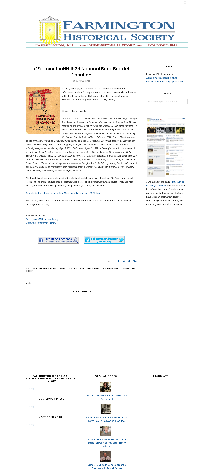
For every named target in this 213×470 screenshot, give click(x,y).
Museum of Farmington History (41, 223)
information (129, 268)
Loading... (31, 388)
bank (35, 268)
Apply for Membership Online (161, 78)
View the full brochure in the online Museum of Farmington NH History (63, 193)
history (118, 268)
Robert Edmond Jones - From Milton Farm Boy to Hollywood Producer (107, 419)
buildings (52, 268)
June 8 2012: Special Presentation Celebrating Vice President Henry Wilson (107, 443)
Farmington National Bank (71, 268)
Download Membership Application (164, 81)
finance (89, 268)
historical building (103, 268)
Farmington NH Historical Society (42, 219)
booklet (43, 268)
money (29, 271)
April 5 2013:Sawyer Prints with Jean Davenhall (107, 397)
